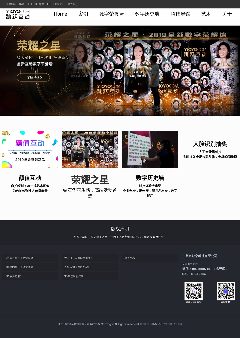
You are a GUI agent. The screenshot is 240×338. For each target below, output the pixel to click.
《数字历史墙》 (13, 276)
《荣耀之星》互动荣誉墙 (18, 258)
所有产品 (129, 258)
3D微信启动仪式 (73, 276)
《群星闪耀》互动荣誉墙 (18, 267)
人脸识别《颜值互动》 (77, 267)
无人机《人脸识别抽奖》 (78, 258)
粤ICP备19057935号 (170, 324)
